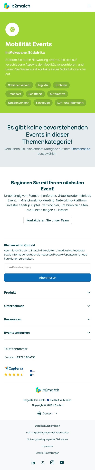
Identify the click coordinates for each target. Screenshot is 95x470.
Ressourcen (47, 319)
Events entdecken (47, 333)
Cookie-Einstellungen (47, 452)
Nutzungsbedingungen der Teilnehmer (47, 439)
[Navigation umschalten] (89, 6)
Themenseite (80, 149)
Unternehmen (47, 306)
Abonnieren (47, 277)
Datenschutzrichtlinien (47, 425)
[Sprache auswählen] (47, 413)
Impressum (47, 446)
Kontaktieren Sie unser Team (47, 220)
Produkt (47, 293)
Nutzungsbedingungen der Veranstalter (47, 432)
